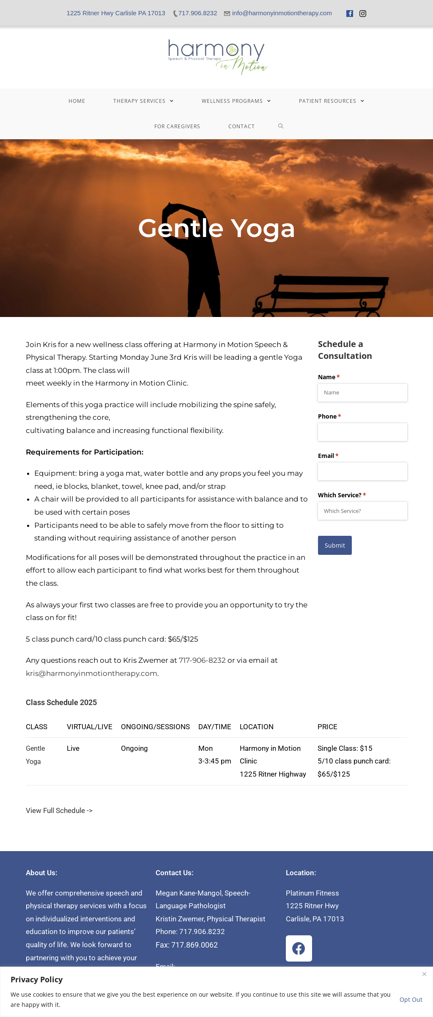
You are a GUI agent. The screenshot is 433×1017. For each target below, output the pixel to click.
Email (340, 456)
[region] (216, 992)
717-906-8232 (202, 660)
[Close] (424, 974)
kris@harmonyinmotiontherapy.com (91, 673)
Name (341, 377)
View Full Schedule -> (59, 810)
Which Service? (354, 495)
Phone (342, 416)
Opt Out (411, 999)
